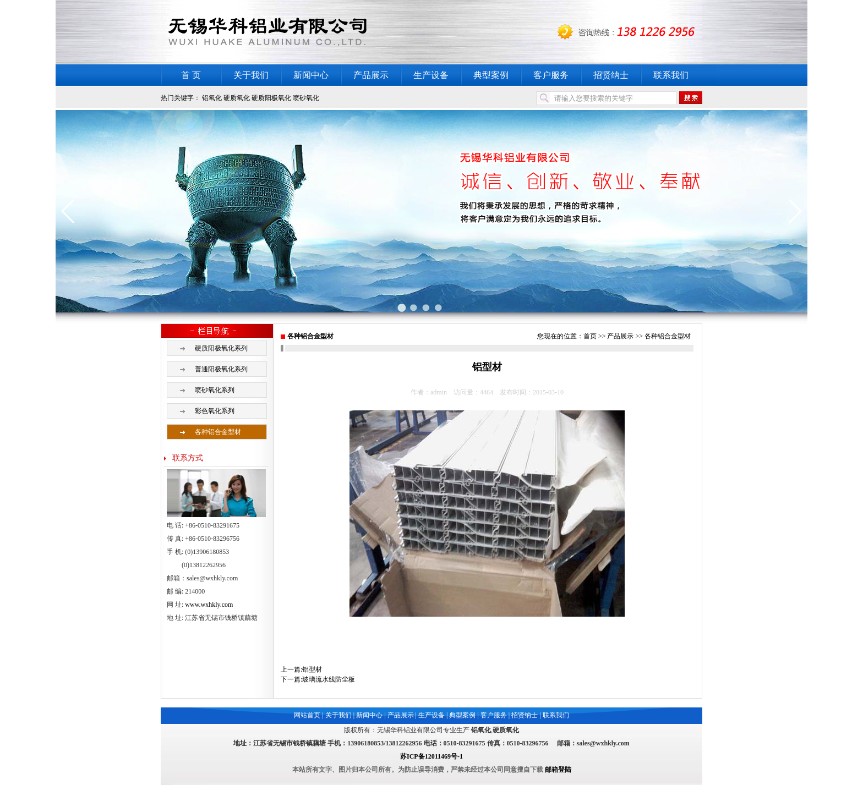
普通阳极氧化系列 (221, 369)
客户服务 (551, 75)
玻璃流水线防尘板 (328, 679)
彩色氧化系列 (214, 411)
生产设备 (431, 75)
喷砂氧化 (306, 98)
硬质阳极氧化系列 (221, 348)
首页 (590, 336)
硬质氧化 (236, 98)
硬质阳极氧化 (271, 98)
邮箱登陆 (558, 769)
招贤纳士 (611, 75)
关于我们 (251, 75)
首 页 (191, 75)
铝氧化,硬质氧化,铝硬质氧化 (298, 32)
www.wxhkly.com (209, 604)
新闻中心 (311, 75)
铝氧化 (212, 98)
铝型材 (312, 669)
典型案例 (491, 75)
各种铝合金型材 (218, 432)
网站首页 (307, 715)
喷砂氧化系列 (214, 390)
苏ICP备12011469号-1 (431, 756)
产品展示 (371, 75)
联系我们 (671, 75)
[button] (68, 211)
